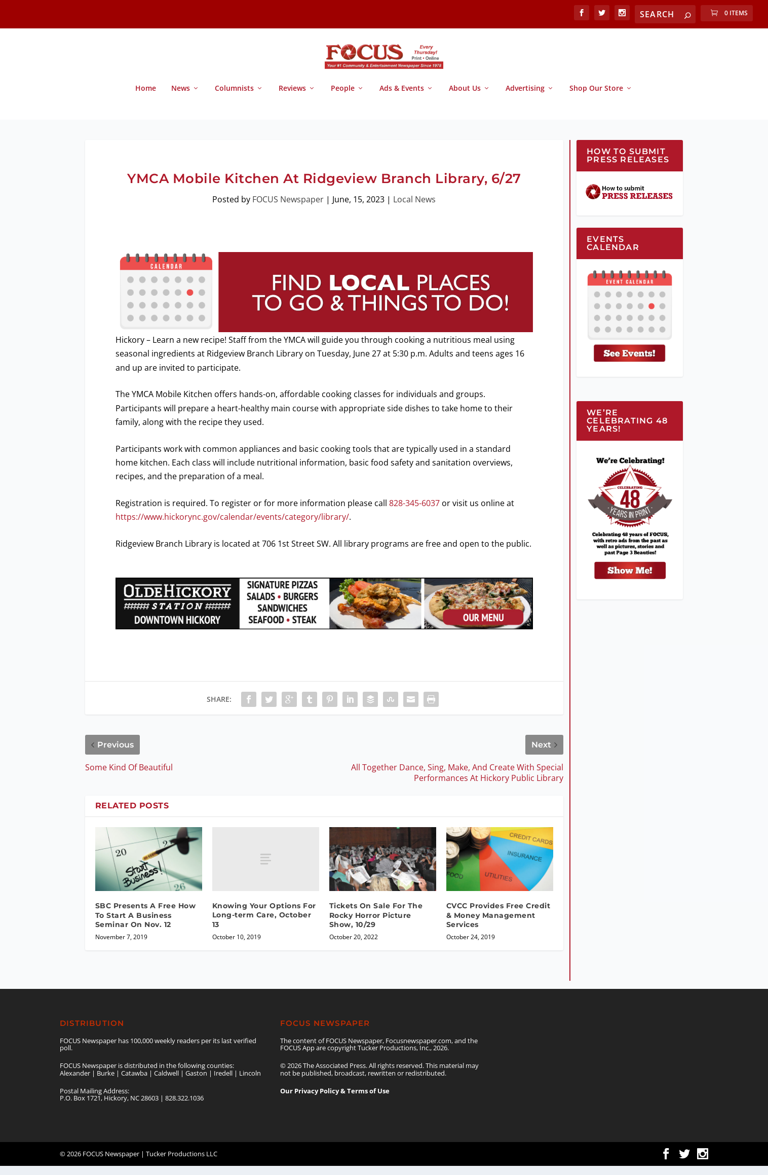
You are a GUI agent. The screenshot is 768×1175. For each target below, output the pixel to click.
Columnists (234, 97)
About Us (465, 97)
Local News (414, 208)
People (343, 97)
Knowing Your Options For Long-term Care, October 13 (264, 924)
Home (145, 97)
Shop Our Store (596, 97)
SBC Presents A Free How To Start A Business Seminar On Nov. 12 (145, 924)
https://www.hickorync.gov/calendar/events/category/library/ (232, 525)
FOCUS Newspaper (288, 208)
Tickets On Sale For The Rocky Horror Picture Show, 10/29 (376, 924)
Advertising (525, 97)
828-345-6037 (414, 512)
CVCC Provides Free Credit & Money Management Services (498, 924)
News (180, 97)
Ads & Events (401, 97)
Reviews (292, 97)
